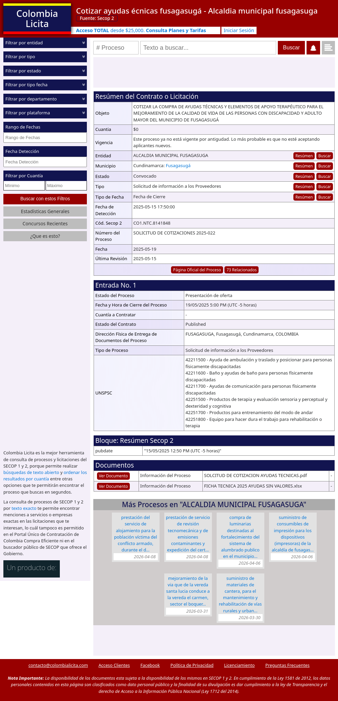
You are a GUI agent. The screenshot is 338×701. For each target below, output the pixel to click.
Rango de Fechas (22, 127)
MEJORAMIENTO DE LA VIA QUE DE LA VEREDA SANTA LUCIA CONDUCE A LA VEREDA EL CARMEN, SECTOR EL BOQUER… (188, 591)
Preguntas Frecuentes (287, 665)
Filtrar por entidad (24, 43)
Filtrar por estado (23, 71)
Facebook (150, 665)
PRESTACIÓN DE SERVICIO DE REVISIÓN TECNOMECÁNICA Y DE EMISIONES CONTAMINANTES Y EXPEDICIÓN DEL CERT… (188, 533)
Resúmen (304, 155)
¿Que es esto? (45, 236)
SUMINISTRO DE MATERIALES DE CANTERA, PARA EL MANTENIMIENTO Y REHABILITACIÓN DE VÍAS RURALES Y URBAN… (240, 594)
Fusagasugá (178, 165)
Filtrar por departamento (31, 99)
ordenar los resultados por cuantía (45, 475)
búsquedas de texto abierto (31, 472)
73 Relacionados (241, 269)
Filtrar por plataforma (27, 113)
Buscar (324, 155)
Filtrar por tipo (20, 56)
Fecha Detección (22, 151)
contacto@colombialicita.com (58, 665)
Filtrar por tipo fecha (26, 85)
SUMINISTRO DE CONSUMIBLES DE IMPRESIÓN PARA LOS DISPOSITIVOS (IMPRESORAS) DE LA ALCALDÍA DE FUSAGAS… (293, 533)
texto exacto (23, 508)
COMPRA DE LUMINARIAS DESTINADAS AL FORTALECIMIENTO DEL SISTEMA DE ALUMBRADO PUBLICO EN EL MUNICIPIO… (240, 536)
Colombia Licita (37, 18)
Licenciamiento (239, 665)
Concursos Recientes (45, 223)
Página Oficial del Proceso (197, 269)
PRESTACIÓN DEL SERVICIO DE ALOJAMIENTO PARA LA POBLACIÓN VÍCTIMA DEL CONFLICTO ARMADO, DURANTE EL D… (135, 533)
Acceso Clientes (114, 665)
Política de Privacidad (191, 665)
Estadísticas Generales (45, 211)
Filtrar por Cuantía (24, 176)
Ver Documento (113, 475)
